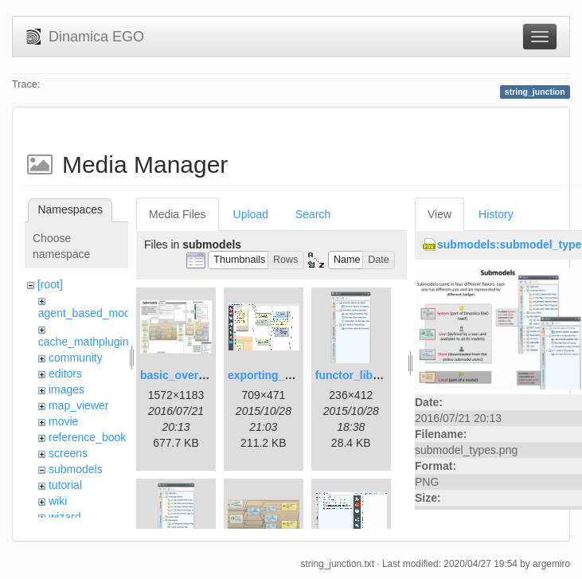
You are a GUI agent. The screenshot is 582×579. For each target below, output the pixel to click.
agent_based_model (88, 313)
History (496, 214)
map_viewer (78, 405)
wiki (58, 501)
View (439, 214)
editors (65, 373)
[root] (50, 284)
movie (63, 421)
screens (68, 453)
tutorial (65, 485)
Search (312, 214)
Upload (250, 214)
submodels (76, 469)
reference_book (87, 437)
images (66, 389)
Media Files (177, 214)
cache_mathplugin (83, 341)
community (76, 357)
